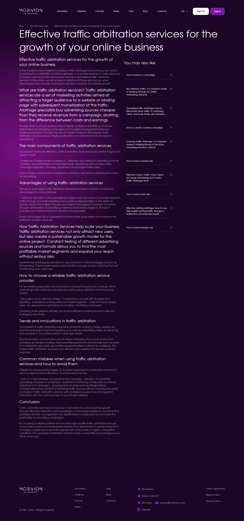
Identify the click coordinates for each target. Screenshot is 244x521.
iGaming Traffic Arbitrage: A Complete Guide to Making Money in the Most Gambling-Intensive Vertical (146, 145)
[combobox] (185, 11)
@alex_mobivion (150, 496)
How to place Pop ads (138, 194)
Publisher (81, 11)
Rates (116, 11)
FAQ (131, 11)
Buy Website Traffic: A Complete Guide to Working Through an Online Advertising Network (146, 92)
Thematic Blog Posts (39, 26)
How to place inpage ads (139, 228)
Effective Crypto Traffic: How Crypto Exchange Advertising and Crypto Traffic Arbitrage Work (145, 178)
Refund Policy (213, 495)
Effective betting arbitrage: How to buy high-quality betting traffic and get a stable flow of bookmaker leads (146, 211)
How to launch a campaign (140, 75)
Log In (217, 11)
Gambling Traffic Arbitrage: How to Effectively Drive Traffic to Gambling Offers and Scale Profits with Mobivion (145, 111)
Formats (100, 11)
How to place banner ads (139, 161)
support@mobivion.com (172, 503)
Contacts (162, 11)
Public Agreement (215, 489)
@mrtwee (147, 503)
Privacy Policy (213, 501)
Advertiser (62, 11)
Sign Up (201, 11)
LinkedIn (146, 510)
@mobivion (147, 489)
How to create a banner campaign (144, 128)
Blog (145, 11)
